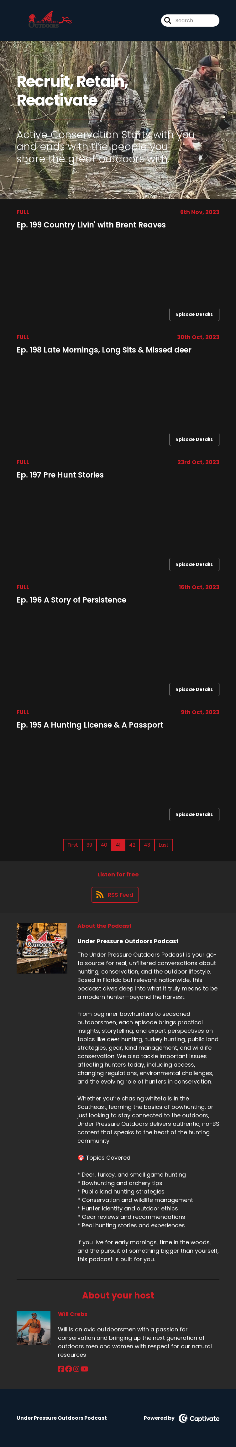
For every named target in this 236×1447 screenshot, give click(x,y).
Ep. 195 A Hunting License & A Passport (90, 725)
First (72, 845)
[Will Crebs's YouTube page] (84, 1369)
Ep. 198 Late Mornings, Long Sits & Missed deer (104, 350)
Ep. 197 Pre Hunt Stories (60, 475)
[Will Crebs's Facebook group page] (68, 1369)
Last (164, 845)
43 (147, 845)
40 (104, 845)
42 (132, 845)
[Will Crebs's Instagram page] (76, 1369)
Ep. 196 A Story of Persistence (71, 600)
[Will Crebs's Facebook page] (61, 1369)
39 (89, 845)
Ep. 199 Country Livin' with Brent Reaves (91, 225)
